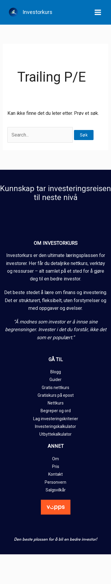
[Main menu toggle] (97, 12)
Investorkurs (37, 12)
